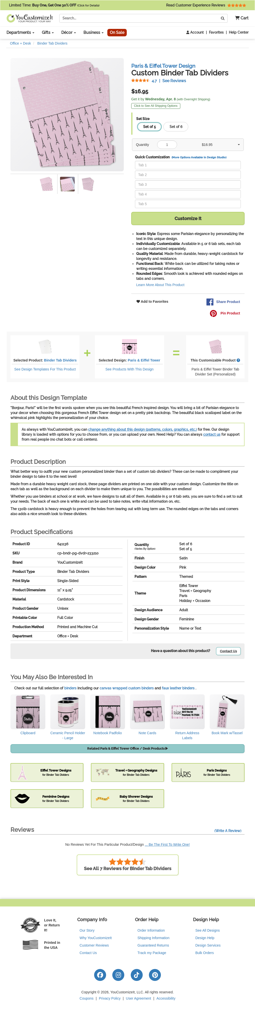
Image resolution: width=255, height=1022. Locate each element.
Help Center (239, 32)
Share (223, 302)
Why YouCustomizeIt (96, 938)
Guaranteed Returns (153, 945)
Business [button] (93, 32)
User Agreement (138, 998)
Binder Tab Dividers (60, 360)
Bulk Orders (204, 953)
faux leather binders (178, 688)
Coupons (87, 998)
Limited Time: (54, 5)
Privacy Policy (110, 998)
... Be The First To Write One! (167, 844)
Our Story (87, 930)
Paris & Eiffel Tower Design (163, 66)
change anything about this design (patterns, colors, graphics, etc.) (142, 429)
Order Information (151, 930)
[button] (240, 18)
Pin (225, 313)
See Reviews (158, 80)
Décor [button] (68, 32)
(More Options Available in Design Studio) (199, 157)
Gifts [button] (48, 32)
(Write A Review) (227, 831)
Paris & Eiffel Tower (144, 360)
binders (70, 688)
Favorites (216, 32)
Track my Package (151, 953)
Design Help (204, 938)
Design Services (208, 945)
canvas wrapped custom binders (127, 688)
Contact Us (228, 651)
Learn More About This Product (160, 285)
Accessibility (165, 998)
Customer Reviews (94, 945)
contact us (211, 434)
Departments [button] (20, 32)
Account (195, 32)
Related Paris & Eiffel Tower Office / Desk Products (127, 748)
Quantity (142, 145)
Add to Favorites (152, 301)
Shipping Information (153, 938)
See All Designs (207, 930)
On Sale (117, 32)
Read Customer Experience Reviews (206, 5)
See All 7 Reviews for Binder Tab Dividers (127, 864)
